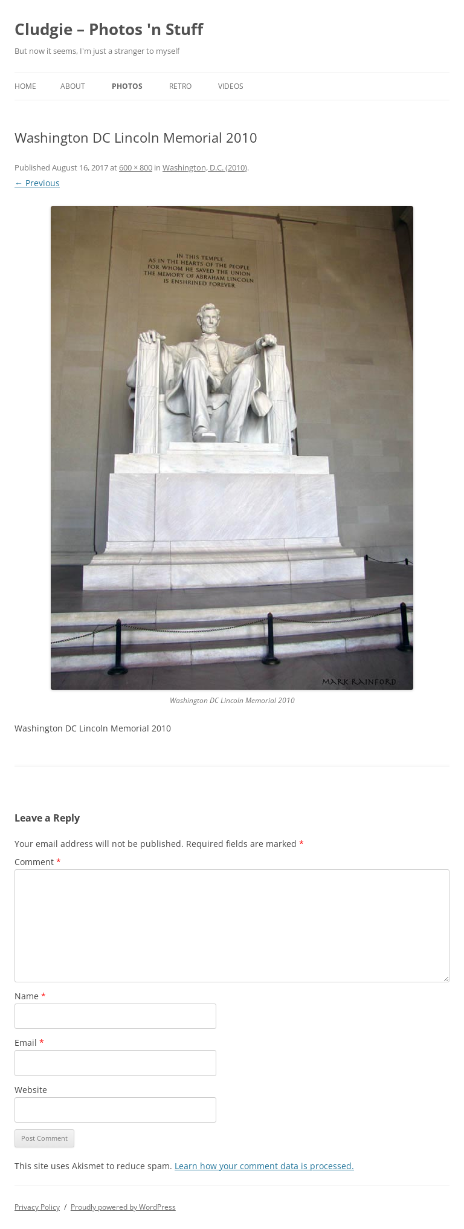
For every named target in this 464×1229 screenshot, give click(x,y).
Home (25, 86)
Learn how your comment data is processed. (264, 1166)
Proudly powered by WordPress (123, 1207)
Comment (37, 861)
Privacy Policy (37, 1207)
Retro (180, 86)
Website (30, 1089)
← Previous (37, 183)
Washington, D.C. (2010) (205, 167)
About (72, 86)
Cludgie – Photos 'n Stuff (108, 29)
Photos (127, 86)
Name (30, 996)
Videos (230, 86)
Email (29, 1042)
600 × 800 (135, 167)
